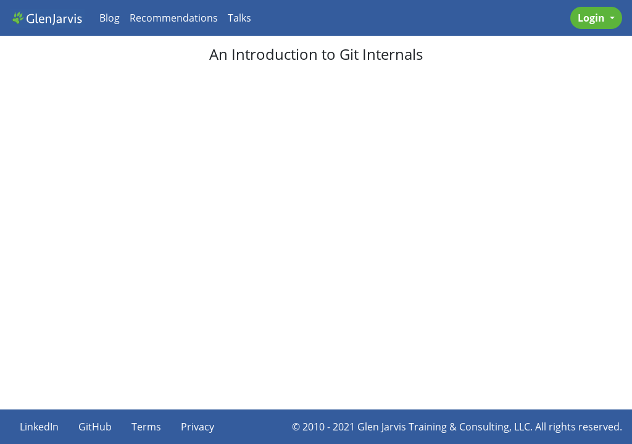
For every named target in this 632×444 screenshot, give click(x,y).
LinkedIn (39, 427)
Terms (146, 427)
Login (592, 18)
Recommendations (174, 18)
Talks (239, 18)
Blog (109, 18)
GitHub (95, 427)
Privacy (197, 427)
